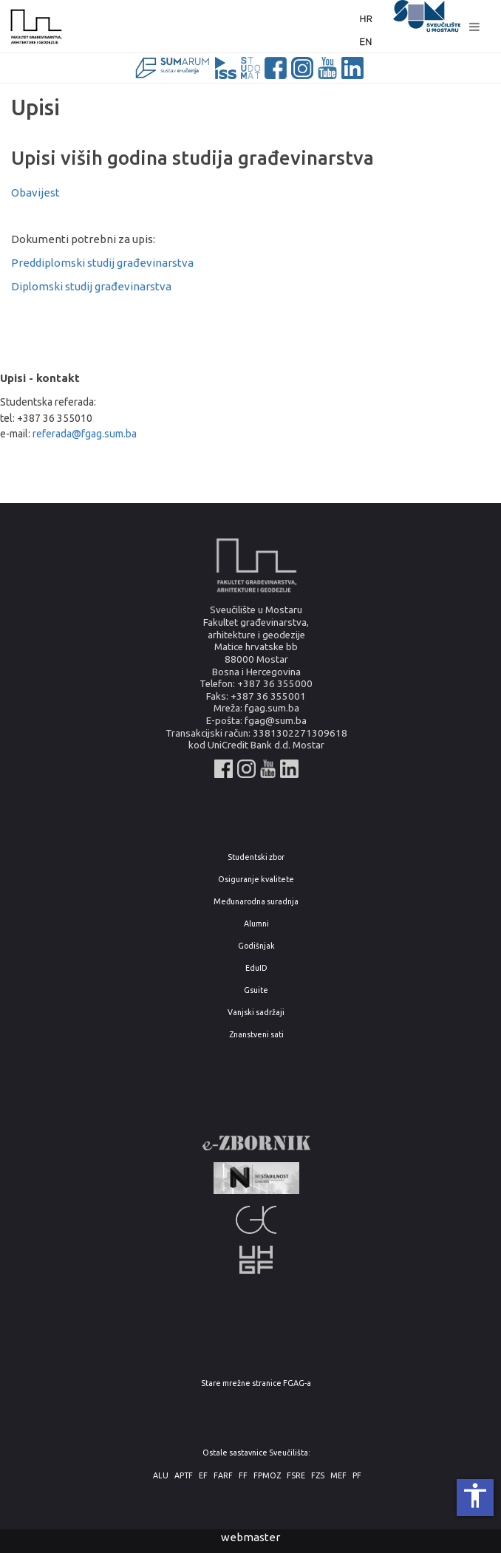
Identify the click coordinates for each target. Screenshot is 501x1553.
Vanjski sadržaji (256, 1012)
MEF (338, 1476)
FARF (223, 1476)
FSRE (296, 1476)
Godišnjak (256, 946)
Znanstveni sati (256, 1035)
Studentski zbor (256, 857)
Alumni (256, 924)
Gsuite (256, 990)
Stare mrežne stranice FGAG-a (256, 1383)
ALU (160, 1476)
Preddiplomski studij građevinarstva (102, 262)
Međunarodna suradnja (256, 902)
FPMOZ (267, 1476)
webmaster (250, 1537)
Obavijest (35, 192)
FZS (317, 1476)
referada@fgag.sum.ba (85, 434)
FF (243, 1476)
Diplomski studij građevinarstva (91, 286)
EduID (256, 968)
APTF (183, 1476)
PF (356, 1476)
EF (203, 1476)
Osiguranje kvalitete (256, 880)
